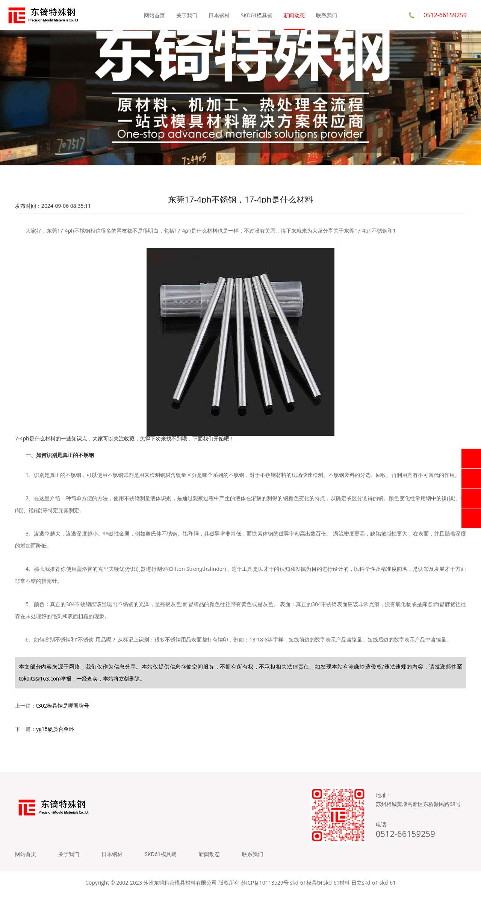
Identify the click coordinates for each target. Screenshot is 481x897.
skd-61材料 (336, 885)
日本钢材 (219, 14)
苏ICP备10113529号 (265, 885)
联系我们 (326, 14)
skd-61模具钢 (306, 885)
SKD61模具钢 (256, 14)
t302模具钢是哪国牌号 (62, 707)
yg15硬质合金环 (55, 730)
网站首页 (154, 14)
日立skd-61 (364, 885)
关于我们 (186, 14)
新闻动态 (294, 14)
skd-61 (388, 885)
